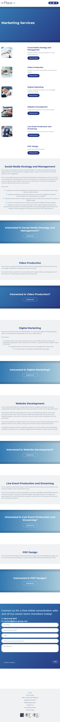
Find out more (33, 58)
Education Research (30, 700)
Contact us (30, 583)
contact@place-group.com (16, 621)
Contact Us (30, 236)
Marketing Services (30, 702)
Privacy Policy (30, 710)
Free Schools (30, 695)
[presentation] (15, 657)
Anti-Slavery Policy (30, 707)
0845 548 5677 (10, 619)
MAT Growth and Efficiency (30, 697)
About (30, 693)
